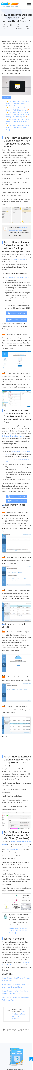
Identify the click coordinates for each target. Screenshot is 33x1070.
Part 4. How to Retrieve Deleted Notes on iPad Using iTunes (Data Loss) (17, 121)
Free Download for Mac (16, 320)
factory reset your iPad (14, 849)
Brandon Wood (5, 27)
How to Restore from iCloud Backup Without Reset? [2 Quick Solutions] (19, 931)
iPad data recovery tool (18, 259)
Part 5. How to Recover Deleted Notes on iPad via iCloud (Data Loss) (17, 128)
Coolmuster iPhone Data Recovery (13, 436)
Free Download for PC (16, 313)
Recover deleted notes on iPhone (16, 277)
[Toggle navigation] (29, 4)
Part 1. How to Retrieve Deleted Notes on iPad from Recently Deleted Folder (17, 104)
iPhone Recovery (18, 27)
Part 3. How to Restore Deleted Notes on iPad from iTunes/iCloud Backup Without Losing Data (17, 115)
